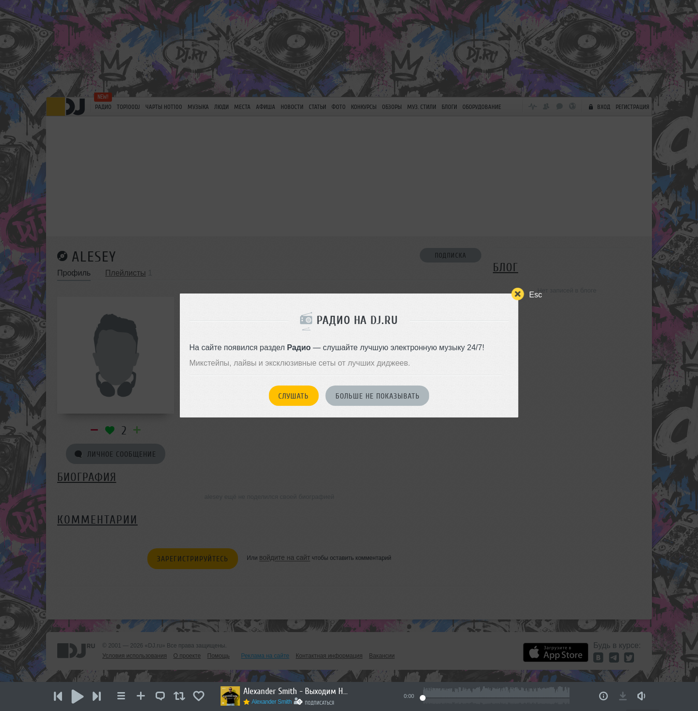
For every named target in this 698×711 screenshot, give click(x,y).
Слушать (293, 396)
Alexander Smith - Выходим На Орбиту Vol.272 (296, 691)
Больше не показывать (377, 396)
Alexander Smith (272, 701)
